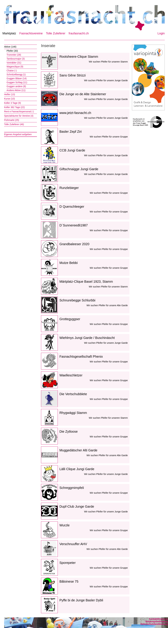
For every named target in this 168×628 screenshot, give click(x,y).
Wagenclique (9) (15, 66)
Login (161, 33)
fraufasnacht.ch (79, 33)
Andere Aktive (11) (16, 90)
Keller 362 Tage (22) (14, 107)
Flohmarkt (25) (11, 120)
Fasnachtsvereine (31, 33)
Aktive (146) (10, 46)
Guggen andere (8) (16, 86)
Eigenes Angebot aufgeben (18, 134)
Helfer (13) (9, 94)
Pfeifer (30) (12, 50)
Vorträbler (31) (14, 62)
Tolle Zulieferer (55, 33)
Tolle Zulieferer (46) (14, 124)
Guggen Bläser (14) (17, 78)
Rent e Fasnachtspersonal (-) (19, 111)
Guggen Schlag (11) (17, 82)
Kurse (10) (9, 98)
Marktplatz (9, 33)
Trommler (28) (14, 54)
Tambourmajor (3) (16, 58)
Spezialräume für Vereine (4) (18, 115)
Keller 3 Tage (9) (12, 103)
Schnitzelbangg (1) (16, 74)
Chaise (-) (12, 70)
